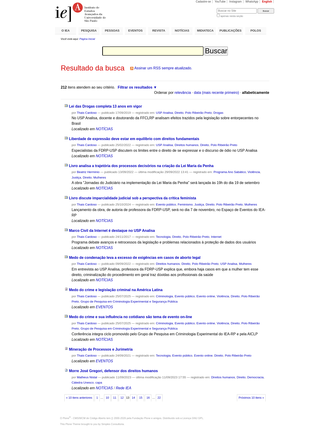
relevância (183, 93)
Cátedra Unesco (83, 382)
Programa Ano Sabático (230, 172)
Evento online (205, 296)
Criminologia (164, 296)
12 (122, 397)
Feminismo (185, 204)
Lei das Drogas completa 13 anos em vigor (105, 106)
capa (98, 382)
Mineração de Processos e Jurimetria (101, 349)
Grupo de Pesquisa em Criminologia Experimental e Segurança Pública (129, 301)
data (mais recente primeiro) (216, 93)
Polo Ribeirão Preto (198, 112)
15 (140, 397)
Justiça (76, 177)
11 (114, 397)
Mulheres (99, 177)
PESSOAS (112, 30)
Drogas (218, 112)
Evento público (166, 204)
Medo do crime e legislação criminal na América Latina (115, 290)
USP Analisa (164, 112)
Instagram (235, 1)
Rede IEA (123, 388)
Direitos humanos (186, 145)
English (267, 1)
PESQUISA (89, 30)
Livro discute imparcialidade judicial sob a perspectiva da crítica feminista (132, 198)
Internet (216, 236)
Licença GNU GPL (192, 418)
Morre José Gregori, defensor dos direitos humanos (113, 371)
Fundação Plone (141, 418)
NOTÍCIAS (182, 30)
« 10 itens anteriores (79, 397)
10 (107, 397)
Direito (179, 112)
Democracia (255, 377)
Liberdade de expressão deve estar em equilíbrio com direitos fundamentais (134, 139)
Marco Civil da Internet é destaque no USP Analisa (112, 231)
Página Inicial (87, 39)
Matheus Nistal (87, 377)
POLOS (255, 30)
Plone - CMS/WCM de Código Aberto (84, 418)
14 (133, 397)
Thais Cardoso (87, 112)
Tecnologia (163, 236)
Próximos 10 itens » (251, 397)
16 (148, 397)
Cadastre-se (203, 1)
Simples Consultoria (112, 424)
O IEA (65, 30)
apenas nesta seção (231, 16)
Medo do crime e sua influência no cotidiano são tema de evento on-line (130, 317)
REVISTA (158, 30)
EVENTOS (135, 30)
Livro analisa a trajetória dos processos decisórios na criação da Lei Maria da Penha (141, 166)
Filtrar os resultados (135, 87)
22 (159, 397)
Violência (254, 172)
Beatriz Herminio (88, 172)
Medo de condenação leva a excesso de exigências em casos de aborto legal (135, 258)
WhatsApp (251, 1)
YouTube (220, 1)
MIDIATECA (205, 30)
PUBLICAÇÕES (231, 30)
